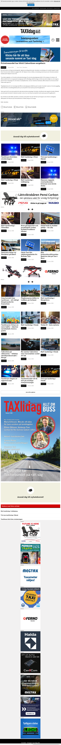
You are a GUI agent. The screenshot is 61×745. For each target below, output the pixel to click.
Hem (33, 8)
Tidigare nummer (43, 8)
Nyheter (3, 67)
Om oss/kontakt (50, 8)
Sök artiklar (36, 8)
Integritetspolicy (57, 8)
